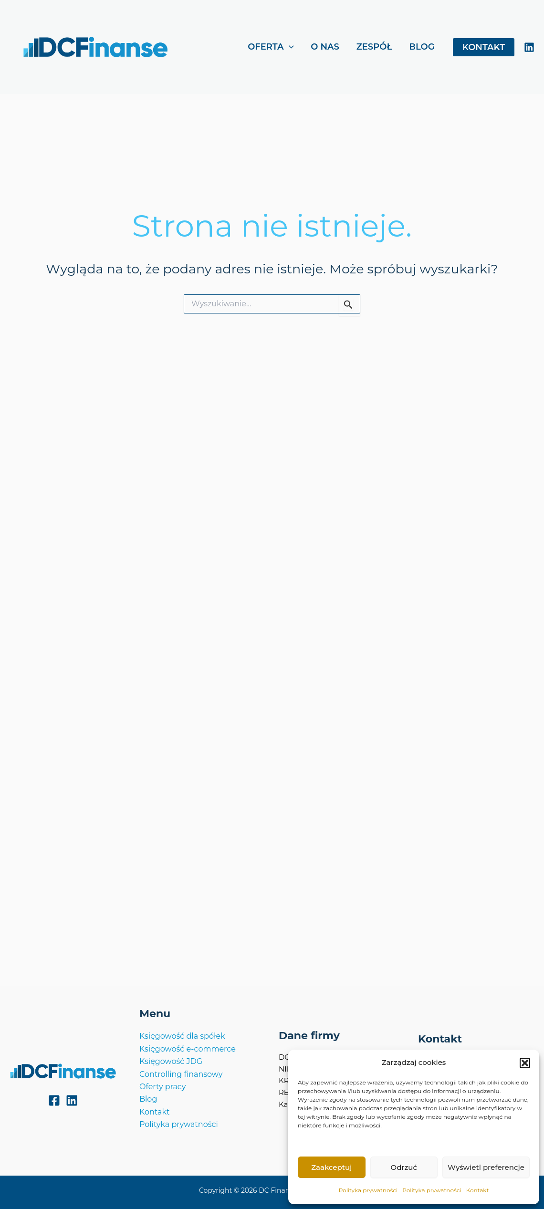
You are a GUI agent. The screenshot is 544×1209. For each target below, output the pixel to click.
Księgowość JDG (170, 1061)
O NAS (325, 47)
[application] (289, 47)
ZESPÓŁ (374, 47)
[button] (525, 1063)
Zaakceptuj (331, 1167)
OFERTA (270, 47)
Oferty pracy (162, 1086)
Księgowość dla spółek (182, 1036)
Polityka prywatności (368, 1190)
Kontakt (477, 1190)
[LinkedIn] (529, 47)
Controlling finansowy (181, 1074)
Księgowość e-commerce (187, 1048)
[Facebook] (54, 1100)
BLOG (421, 47)
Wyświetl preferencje (486, 1167)
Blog (148, 1099)
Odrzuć (404, 1167)
